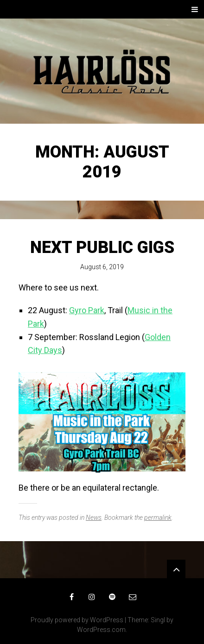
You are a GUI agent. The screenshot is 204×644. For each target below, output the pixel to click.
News (94, 517)
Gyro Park (86, 310)
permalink (158, 517)
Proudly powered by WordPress (77, 620)
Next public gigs (102, 247)
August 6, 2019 (102, 267)
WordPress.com (101, 629)
